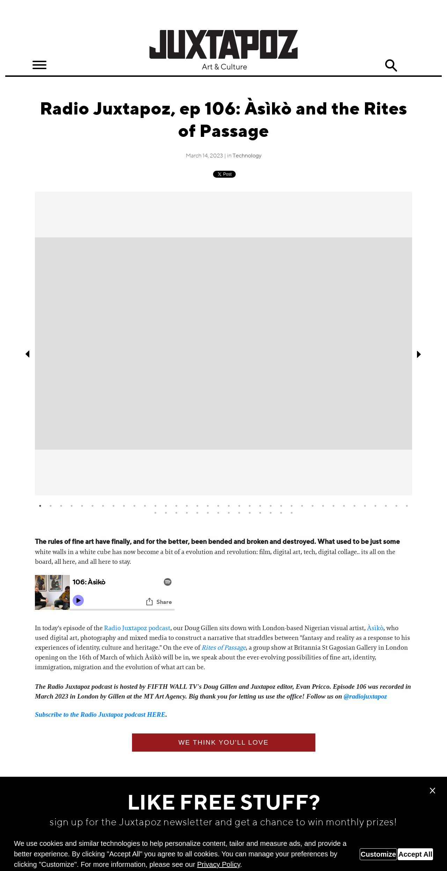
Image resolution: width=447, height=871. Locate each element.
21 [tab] (249, 505)
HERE (156, 714)
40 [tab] (186, 512)
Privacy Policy (218, 864)
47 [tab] (260, 512)
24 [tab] (281, 505)
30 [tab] (343, 505)
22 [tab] (260, 505)
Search (391, 65)
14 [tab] (176, 505)
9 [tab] (123, 505)
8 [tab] (113, 505)
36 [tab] (406, 505)
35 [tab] (396, 505)
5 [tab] (82, 505)
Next (419, 354)
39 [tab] (176, 512)
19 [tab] (228, 505)
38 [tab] (165, 512)
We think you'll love (223, 742)
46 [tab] (249, 512)
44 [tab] (228, 512)
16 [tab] (197, 505)
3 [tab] (61, 505)
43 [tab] (218, 512)
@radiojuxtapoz (365, 696)
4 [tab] (71, 505)
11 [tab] (144, 505)
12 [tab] (155, 505)
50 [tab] (291, 512)
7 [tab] (103, 505)
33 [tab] (375, 505)
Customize (378, 854)
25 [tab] (291, 505)
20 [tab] (239, 505)
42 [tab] (207, 512)
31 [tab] (354, 505)
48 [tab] (270, 512)
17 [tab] (207, 505)
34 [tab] (385, 505)
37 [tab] (155, 512)
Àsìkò (375, 628)
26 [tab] (302, 505)
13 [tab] (165, 505)
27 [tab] (312, 505)
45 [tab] (239, 512)
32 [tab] (364, 505)
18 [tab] (218, 505)
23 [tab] (270, 505)
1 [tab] (40, 505)
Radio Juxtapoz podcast (137, 628)
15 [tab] (186, 505)
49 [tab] (281, 512)
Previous (28, 354)
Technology (247, 156)
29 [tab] (333, 505)
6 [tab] (92, 505)
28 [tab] (323, 505)
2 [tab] (50, 505)
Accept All (415, 854)
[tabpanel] (223, 343)
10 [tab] (134, 505)
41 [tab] (197, 512)
